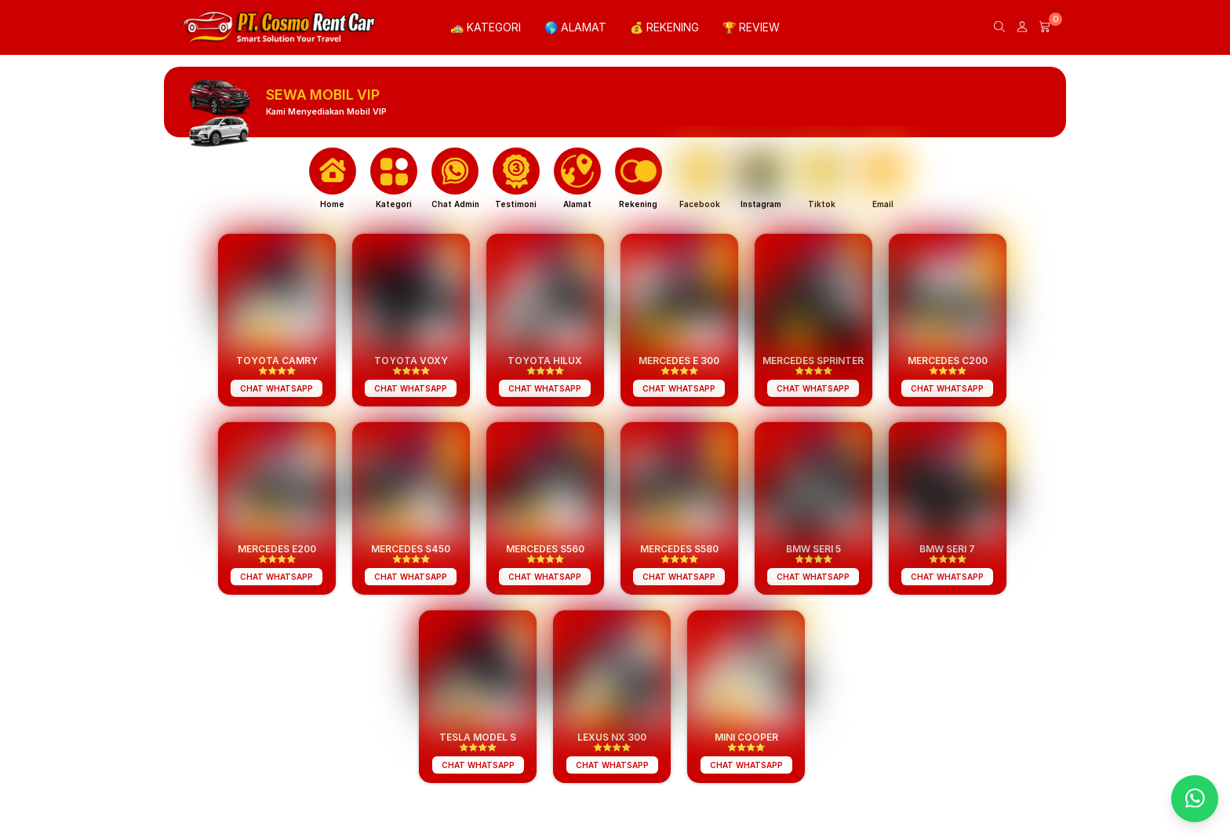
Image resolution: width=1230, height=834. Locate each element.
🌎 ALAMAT (575, 27)
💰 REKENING (664, 27)
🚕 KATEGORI (485, 27)
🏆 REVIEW (751, 27)
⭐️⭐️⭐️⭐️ (277, 374)
